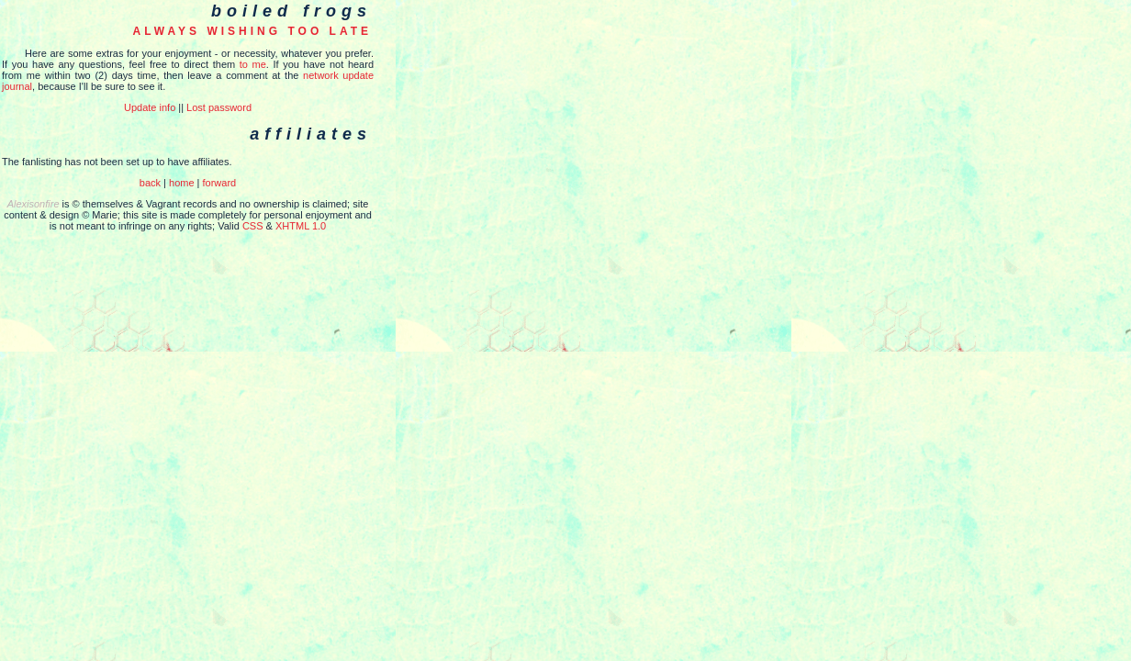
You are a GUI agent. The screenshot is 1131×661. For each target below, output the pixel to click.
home (182, 182)
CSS (252, 225)
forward (220, 182)
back (150, 182)
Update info (149, 107)
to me (253, 64)
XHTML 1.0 (300, 225)
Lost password (219, 107)
